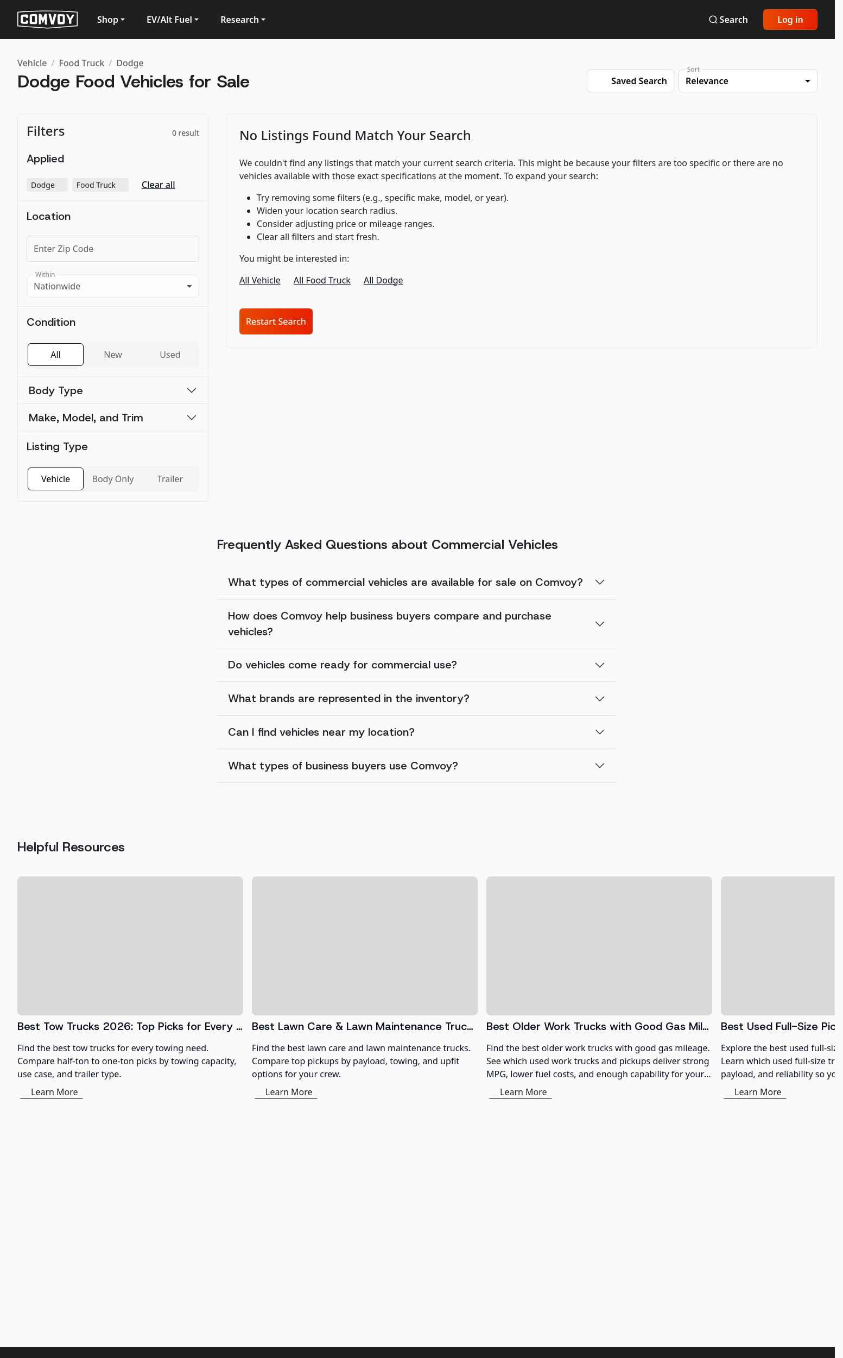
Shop (107, 20)
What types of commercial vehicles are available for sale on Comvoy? (405, 582)
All (55, 355)
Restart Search (276, 321)
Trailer (170, 479)
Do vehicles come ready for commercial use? (342, 665)
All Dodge (383, 280)
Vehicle (32, 63)
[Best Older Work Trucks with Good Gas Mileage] (599, 987)
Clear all (158, 185)
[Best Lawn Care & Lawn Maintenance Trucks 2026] (365, 987)
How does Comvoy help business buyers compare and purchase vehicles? (390, 624)
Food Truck (81, 63)
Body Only (113, 479)
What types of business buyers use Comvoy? (343, 766)
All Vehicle (260, 280)
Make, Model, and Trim (86, 417)
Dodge (130, 63)
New (113, 355)
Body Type (56, 390)
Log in (790, 20)
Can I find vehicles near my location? (321, 732)
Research (239, 20)
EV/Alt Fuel (169, 20)
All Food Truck (322, 280)
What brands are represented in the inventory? (349, 698)
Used (170, 355)
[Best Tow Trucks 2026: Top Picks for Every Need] (130, 987)
